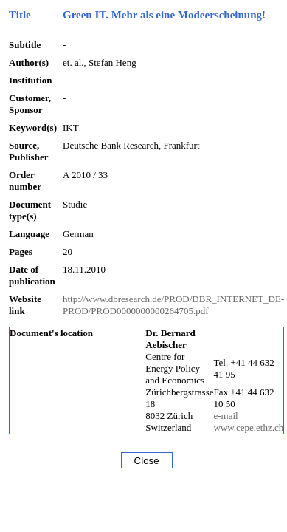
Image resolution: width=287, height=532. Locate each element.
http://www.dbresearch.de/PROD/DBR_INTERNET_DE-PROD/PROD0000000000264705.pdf (173, 304)
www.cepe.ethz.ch (248, 427)
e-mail (225, 415)
